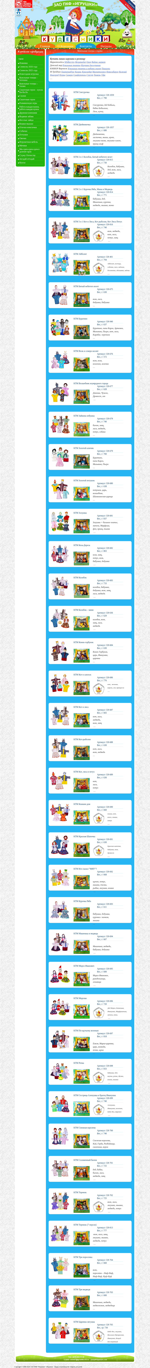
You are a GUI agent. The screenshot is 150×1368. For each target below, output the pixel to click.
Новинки (24, 63)
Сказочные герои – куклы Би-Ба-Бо (31, 91)
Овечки (23, 138)
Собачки (23, 131)
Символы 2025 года (28, 70)
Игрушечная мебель (29, 142)
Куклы (22, 162)
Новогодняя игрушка (29, 74)
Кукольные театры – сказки (29, 85)
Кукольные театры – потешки (29, 78)
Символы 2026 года (28, 67)
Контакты (86, 46)
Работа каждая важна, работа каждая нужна (29, 108)
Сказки (23, 96)
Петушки (24, 134)
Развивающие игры (28, 103)
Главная (45, 46)
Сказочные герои (27, 99)
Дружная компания (28, 113)
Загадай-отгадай (27, 159)
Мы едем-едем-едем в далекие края (29, 150)
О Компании (65, 46)
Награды (106, 46)
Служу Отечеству (28, 155)
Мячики (23, 145)
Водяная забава (27, 116)
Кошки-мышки (26, 124)
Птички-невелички (28, 127)
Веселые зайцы (27, 120)
